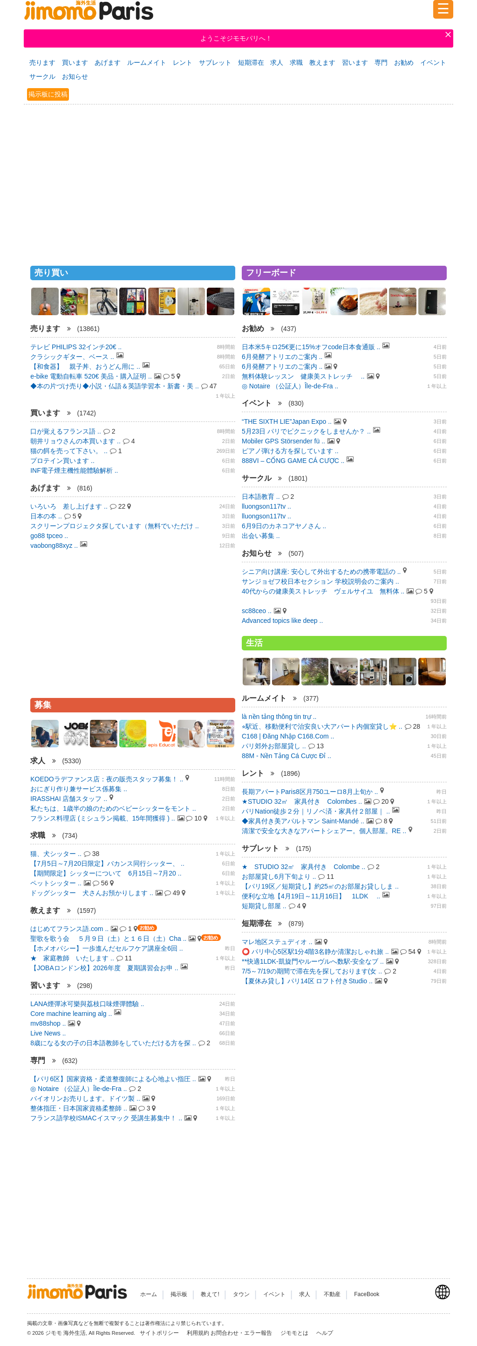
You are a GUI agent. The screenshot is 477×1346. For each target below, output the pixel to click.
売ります (42, 62)
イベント (433, 62)
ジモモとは (295, 1333)
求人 (276, 62)
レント (182, 62)
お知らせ (75, 76)
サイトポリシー (160, 1333)
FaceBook (366, 1294)
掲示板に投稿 (48, 94)
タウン (241, 1294)
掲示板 (178, 1294)
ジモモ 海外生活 (65, 1333)
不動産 (332, 1294)
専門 (381, 62)
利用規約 (198, 1333)
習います (355, 62)
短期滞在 (251, 62)
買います (75, 62)
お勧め (404, 62)
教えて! (210, 1294)
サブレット (215, 62)
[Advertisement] (238, 181)
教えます (322, 62)
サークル (42, 76)
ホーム (148, 1294)
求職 (296, 62)
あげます (108, 62)
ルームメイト (146, 62)
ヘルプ (324, 1333)
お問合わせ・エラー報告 (242, 1333)
